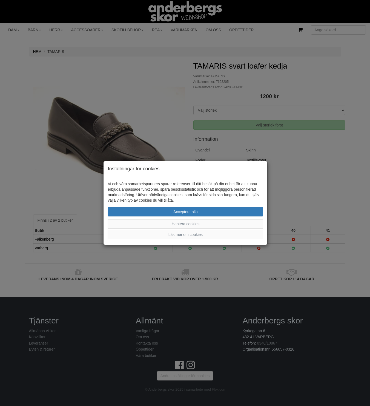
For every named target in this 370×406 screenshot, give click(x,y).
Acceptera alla (185, 212)
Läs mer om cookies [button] (185, 234)
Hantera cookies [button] (185, 224)
